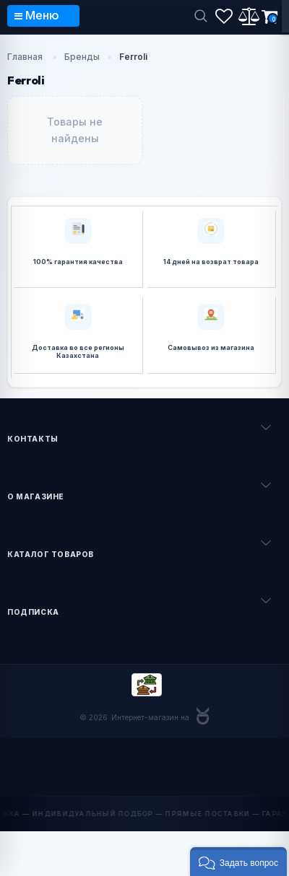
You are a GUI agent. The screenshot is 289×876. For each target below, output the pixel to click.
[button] (238, 861)
